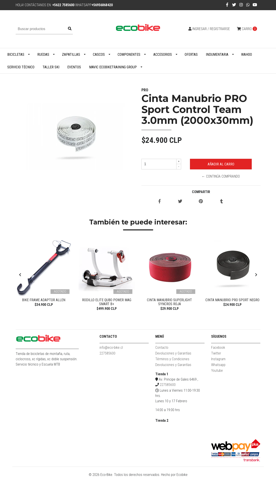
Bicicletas (15, 54)
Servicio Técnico (20, 67)
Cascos (99, 54)
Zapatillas (71, 54)
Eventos (74, 67)
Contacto (161, 349)
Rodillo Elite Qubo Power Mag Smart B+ (106, 302)
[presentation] (20, 275)
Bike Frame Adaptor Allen (43, 300)
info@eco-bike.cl (111, 349)
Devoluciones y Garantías (173, 355)
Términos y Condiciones (172, 360)
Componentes (129, 54)
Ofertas (191, 54)
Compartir (201, 192)
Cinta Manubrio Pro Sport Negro (232, 300)
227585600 (107, 355)
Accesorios (162, 54)
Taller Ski (51, 67)
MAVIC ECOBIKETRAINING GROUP (113, 67)
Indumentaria (217, 54)
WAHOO (246, 54)
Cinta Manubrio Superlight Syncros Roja (169, 302)
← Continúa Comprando (221, 176)
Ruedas (43, 54)
